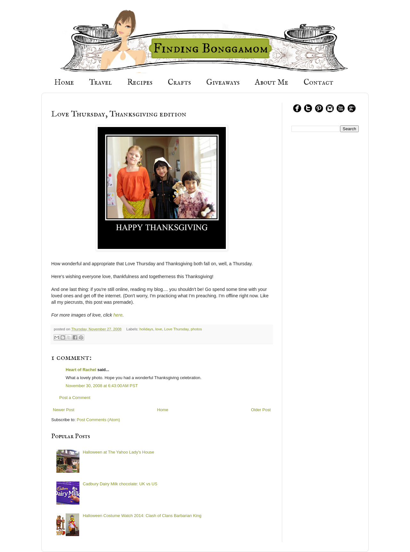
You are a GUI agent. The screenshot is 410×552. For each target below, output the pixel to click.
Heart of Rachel (81, 369)
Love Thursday (176, 329)
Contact (318, 83)
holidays (146, 329)
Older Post (261, 409)
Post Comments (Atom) (98, 419)
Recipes (139, 83)
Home (64, 83)
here (118, 315)
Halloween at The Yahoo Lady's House (118, 452)
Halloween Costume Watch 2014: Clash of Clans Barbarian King (142, 515)
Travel (100, 83)
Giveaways (223, 83)
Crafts (179, 83)
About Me (271, 83)
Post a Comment (74, 397)
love (158, 329)
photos (196, 329)
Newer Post (63, 409)
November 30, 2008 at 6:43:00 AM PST (102, 385)
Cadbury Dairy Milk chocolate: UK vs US (120, 483)
